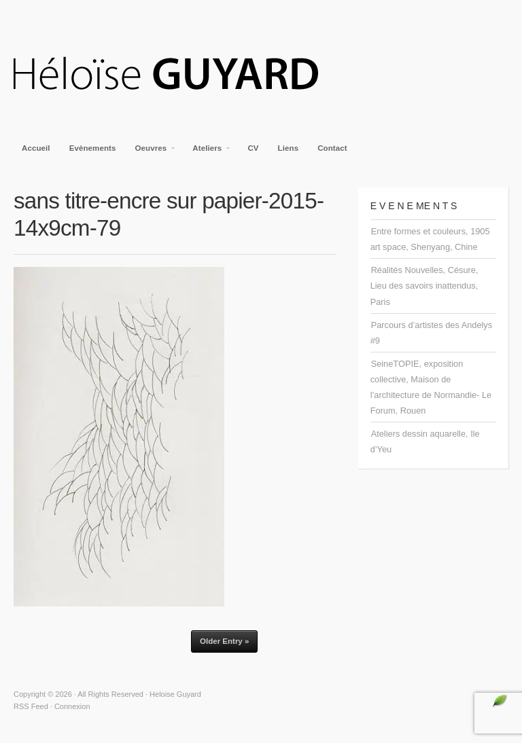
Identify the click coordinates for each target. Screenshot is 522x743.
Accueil (36, 148)
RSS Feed (31, 706)
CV (252, 148)
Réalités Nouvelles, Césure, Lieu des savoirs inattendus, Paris (424, 285)
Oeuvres (152, 152)
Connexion (72, 706)
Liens (288, 148)
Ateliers (207, 152)
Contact (332, 148)
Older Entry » (224, 641)
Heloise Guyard (177, 74)
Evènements (92, 148)
